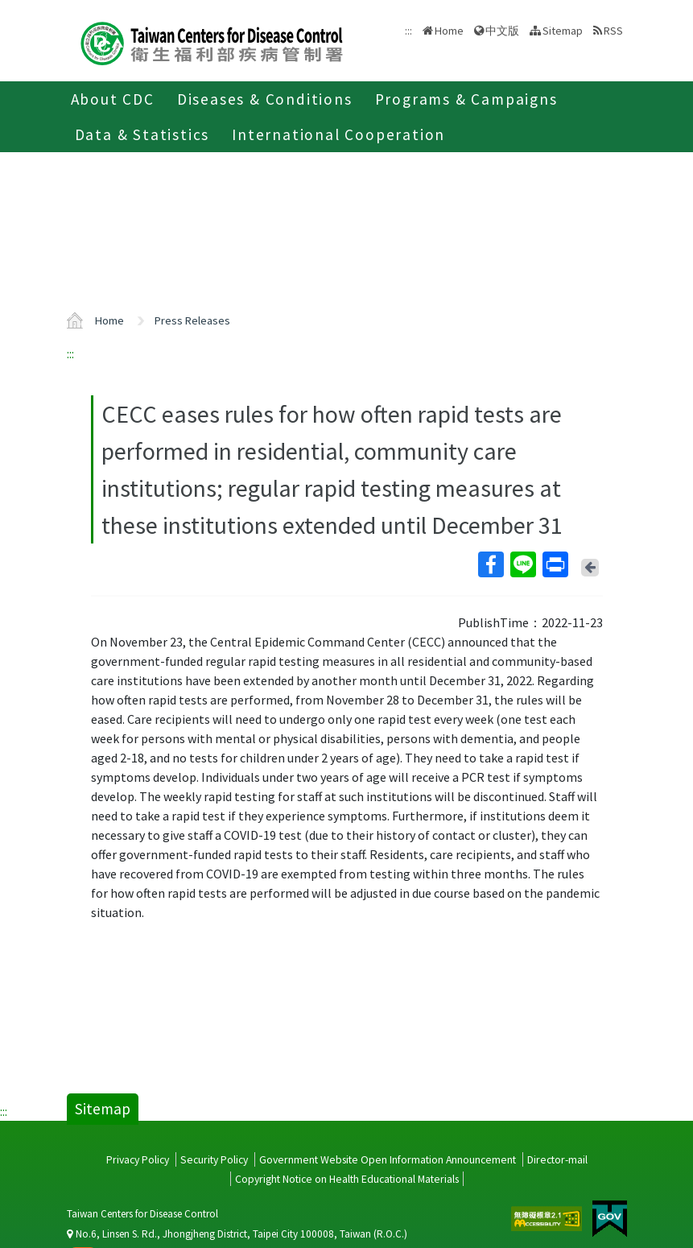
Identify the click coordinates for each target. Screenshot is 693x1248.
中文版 (502, 30)
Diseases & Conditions (265, 99)
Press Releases (192, 320)
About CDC (113, 99)
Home (449, 30)
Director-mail (557, 1159)
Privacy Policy (137, 1159)
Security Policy (214, 1159)
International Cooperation (338, 134)
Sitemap (562, 30)
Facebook (490, 564)
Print (554, 564)
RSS (613, 30)
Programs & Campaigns (466, 99)
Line (522, 564)
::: (70, 353)
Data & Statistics (142, 134)
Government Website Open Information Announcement (387, 1159)
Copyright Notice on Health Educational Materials (347, 1179)
